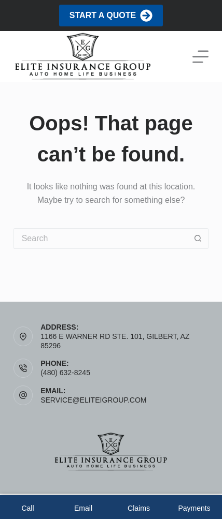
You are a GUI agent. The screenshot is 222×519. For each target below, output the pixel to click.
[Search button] (198, 238)
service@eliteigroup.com (93, 400)
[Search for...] (100, 238)
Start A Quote (111, 15)
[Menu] (200, 57)
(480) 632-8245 (65, 372)
